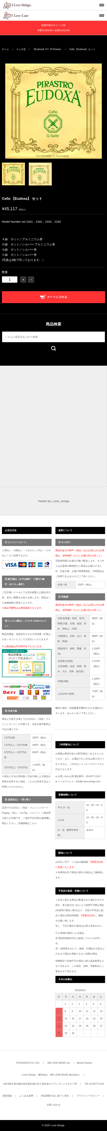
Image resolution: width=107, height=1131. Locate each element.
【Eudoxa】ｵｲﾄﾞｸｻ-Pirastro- (47, 49)
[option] (53, 111)
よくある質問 (26, 1095)
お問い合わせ (53, 1104)
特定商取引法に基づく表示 (55, 1095)
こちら (33, 823)
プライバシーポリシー (88, 1095)
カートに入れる (53, 296)
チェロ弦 (21, 49)
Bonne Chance (84, 1063)
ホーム (5, 49)
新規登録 (7, 1095)
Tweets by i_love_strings (53, 501)
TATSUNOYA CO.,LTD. (28, 1063)
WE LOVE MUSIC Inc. (58, 1063)
